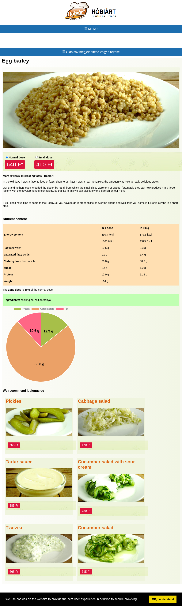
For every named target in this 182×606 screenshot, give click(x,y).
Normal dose (17, 157)
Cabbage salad (94, 401)
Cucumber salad (95, 527)
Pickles (13, 401)
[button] (138, 599)
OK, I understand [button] (163, 599)
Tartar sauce (19, 461)
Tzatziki (14, 527)
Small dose (45, 157)
